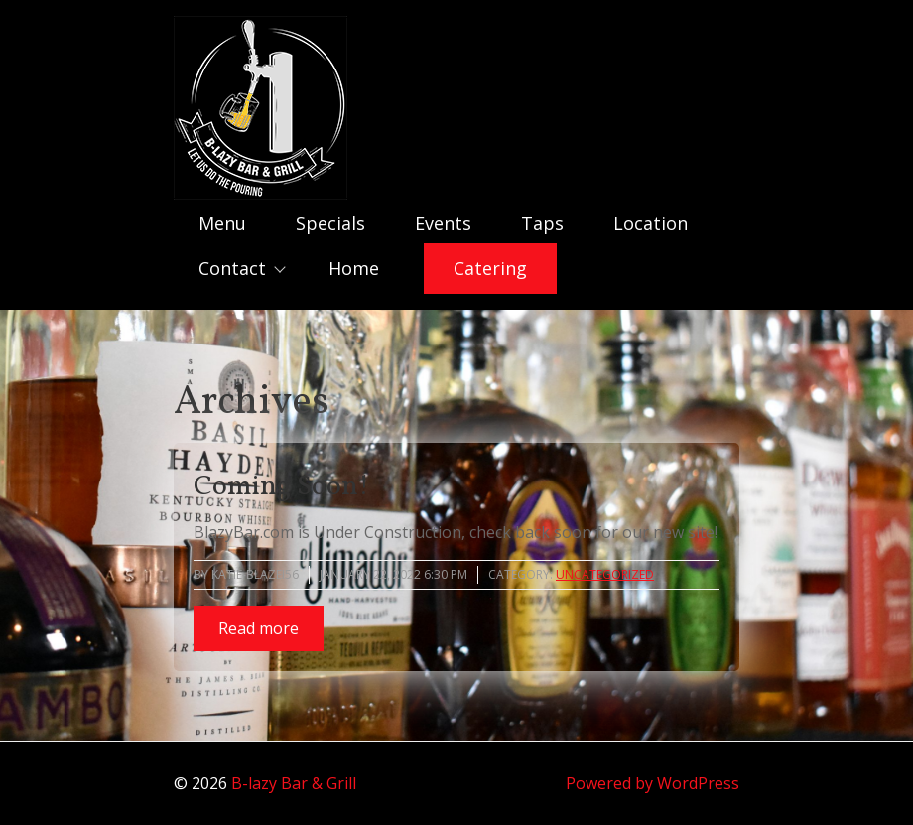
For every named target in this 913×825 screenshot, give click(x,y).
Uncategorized (605, 574)
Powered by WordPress (652, 783)
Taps (542, 223)
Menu (222, 223)
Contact (232, 268)
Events (443, 223)
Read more (258, 628)
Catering (490, 268)
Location (650, 223)
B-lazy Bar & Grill (293, 783)
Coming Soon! (281, 487)
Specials (330, 223)
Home (353, 268)
